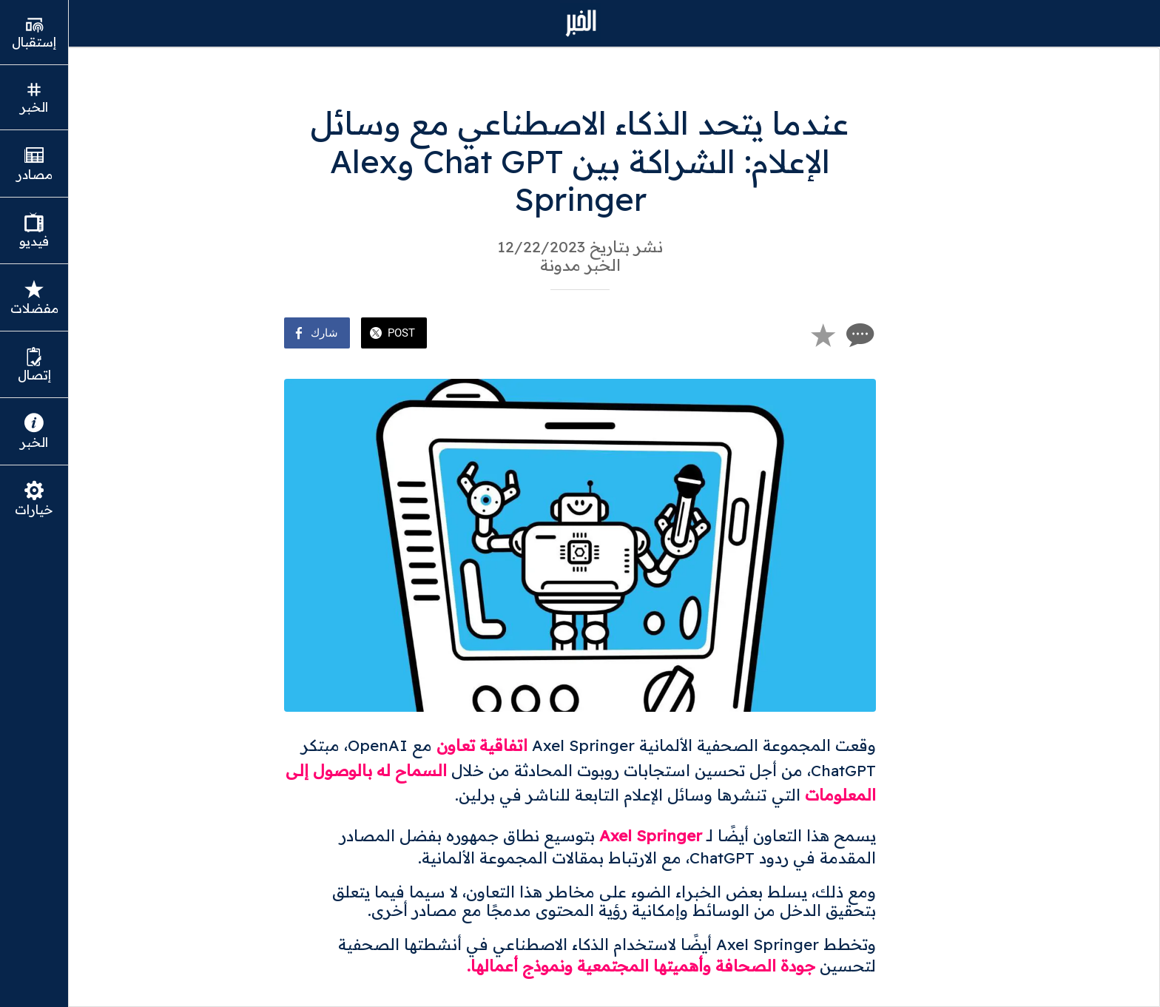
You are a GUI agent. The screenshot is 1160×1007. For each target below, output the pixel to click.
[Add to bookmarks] (822, 334)
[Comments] (858, 334)
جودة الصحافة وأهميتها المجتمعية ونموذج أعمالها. (641, 965)
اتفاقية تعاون (481, 745)
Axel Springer (650, 835)
